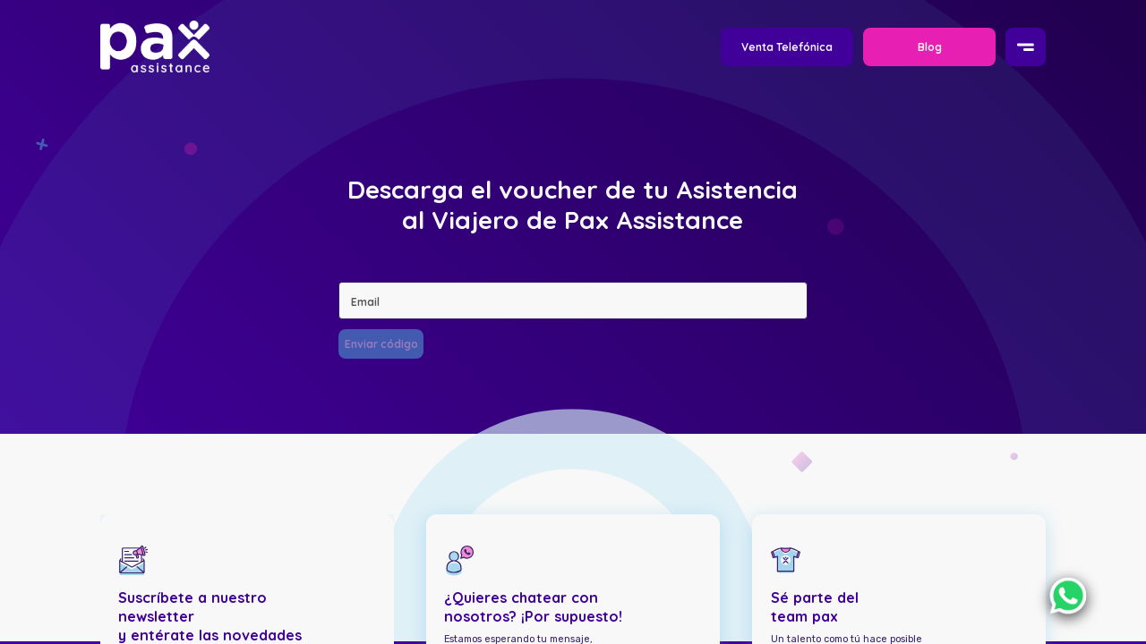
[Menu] (1026, 47)
